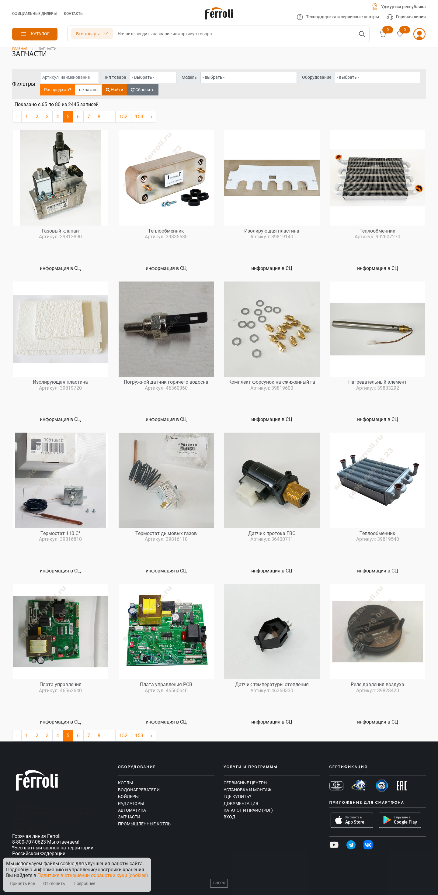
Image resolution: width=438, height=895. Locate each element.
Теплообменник (166, 231)
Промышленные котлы (145, 823)
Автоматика (132, 810)
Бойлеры (128, 796)
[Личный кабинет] (419, 34)
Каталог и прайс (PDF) (248, 810)
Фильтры (23, 84)
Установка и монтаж (248, 789)
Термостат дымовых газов (166, 533)
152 (123, 116)
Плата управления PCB (166, 684)
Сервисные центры (245, 782)
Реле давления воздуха (377, 684)
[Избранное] (400, 34)
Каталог (40, 33)
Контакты (73, 14)
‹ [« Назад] (17, 116)
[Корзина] (383, 34)
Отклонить (54, 883)
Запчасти (129, 816)
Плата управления (61, 684)
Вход (229, 816)
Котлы (125, 782)
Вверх (219, 883)
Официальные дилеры (34, 14)
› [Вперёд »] (151, 116)
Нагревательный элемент (377, 382)
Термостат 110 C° (60, 533)
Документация (241, 803)
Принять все (22, 883)
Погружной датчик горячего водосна (166, 382)
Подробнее (84, 883)
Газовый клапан (60, 231)
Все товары (87, 33)
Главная (19, 48)
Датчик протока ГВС (271, 533)
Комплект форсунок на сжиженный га (271, 382)
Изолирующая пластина (271, 231)
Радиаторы (131, 803)
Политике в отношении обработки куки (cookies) (92, 875)
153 (139, 116)
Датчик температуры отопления (272, 684)
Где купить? (237, 796)
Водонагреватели (139, 789)
